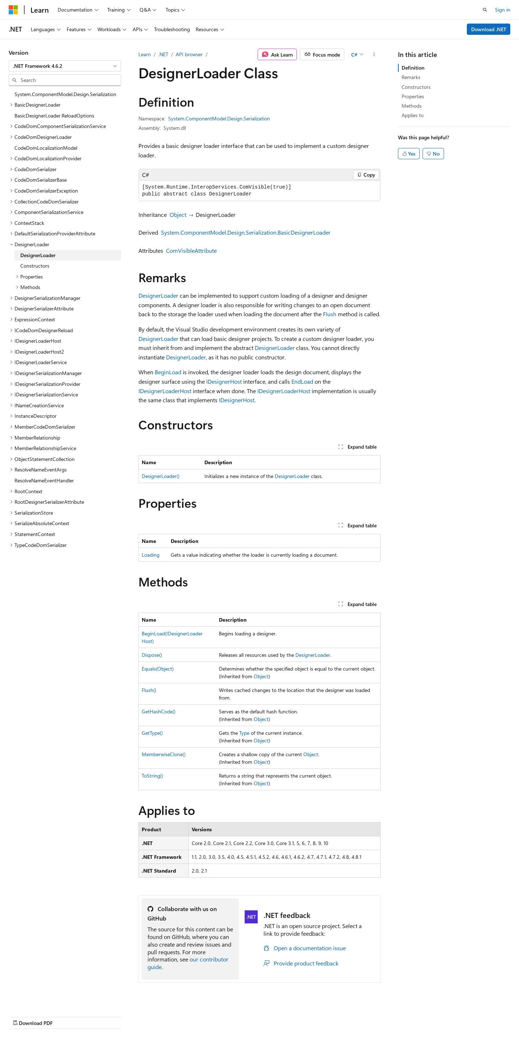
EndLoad (302, 381)
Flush (329, 314)
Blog (312, 1015)
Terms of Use (408, 1015)
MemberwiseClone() (164, 754)
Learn (144, 54)
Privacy (371, 1015)
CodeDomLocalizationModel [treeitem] (45, 147)
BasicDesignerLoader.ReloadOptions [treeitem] (54, 115)
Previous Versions (279, 1015)
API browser (189, 54)
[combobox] (65, 66)
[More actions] (374, 54)
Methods (412, 105)
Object (178, 214)
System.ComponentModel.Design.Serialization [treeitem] (65, 94)
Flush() (149, 690)
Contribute (343, 1015)
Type (244, 732)
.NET (163, 54)
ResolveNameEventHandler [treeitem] (44, 480)
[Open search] (485, 9)
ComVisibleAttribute (191, 250)
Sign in (502, 9)
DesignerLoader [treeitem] (37, 255)
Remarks (411, 77)
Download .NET (488, 29)
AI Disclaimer (236, 1015)
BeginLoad (168, 372)
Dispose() (152, 654)
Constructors (416, 86)
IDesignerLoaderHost (164, 391)
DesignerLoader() (160, 476)
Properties (413, 96)
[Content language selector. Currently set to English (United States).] (42, 1015)
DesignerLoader (158, 295)
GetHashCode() (158, 711)
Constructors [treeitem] (34, 265)
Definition (413, 67)
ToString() (152, 775)
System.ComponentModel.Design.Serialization (219, 118)
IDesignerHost (224, 381)
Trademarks (443, 1015)
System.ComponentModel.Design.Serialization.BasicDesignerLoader (246, 232)
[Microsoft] (13, 10)
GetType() (152, 732)
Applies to (413, 115)
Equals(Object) (158, 668)
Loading (150, 554)
